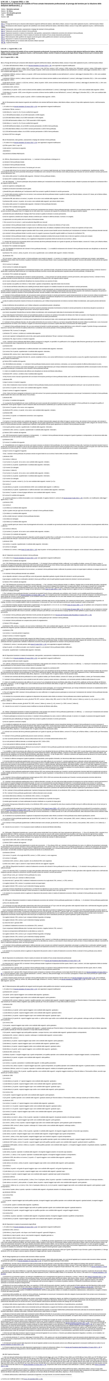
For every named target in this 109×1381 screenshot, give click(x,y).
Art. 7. (3, 986)
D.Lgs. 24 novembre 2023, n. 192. (33, 1379)
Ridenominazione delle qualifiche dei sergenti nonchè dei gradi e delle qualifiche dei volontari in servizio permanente (39, 986)
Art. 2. (3, 102)
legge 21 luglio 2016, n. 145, (29, 549)
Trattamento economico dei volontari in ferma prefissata (22, 555)
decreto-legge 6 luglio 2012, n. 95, (73, 498)
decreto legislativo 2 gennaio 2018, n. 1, (33, 1288)
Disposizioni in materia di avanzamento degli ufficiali (21, 1224)
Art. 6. (3, 958)
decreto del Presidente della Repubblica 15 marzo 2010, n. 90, (83, 1347)
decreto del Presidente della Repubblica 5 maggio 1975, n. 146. (74, 615)
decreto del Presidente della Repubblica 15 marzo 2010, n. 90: (63, 960)
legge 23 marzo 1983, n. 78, (75, 605)
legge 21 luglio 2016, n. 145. (53, 589)
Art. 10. (4, 1354)
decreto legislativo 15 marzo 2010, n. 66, (40, 65)
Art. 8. (3, 1224)
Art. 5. (3, 655)
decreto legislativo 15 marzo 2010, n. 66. (12, 1344)
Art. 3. (3, 140)
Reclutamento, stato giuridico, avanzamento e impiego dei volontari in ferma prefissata (30, 140)
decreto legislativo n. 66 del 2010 (84, 1287)
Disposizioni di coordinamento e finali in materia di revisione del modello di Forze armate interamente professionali (38, 958)
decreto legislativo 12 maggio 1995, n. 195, (33, 595)
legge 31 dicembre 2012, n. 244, (97, 1276)
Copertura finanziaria (13, 1354)
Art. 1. (2, 63)
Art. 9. (3, 1256)
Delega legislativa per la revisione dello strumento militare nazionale (25, 1256)
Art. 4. (3, 555)
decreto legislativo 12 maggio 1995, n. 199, (73, 979)
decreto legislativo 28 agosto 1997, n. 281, (78, 1323)
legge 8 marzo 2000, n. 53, (52, 808)
